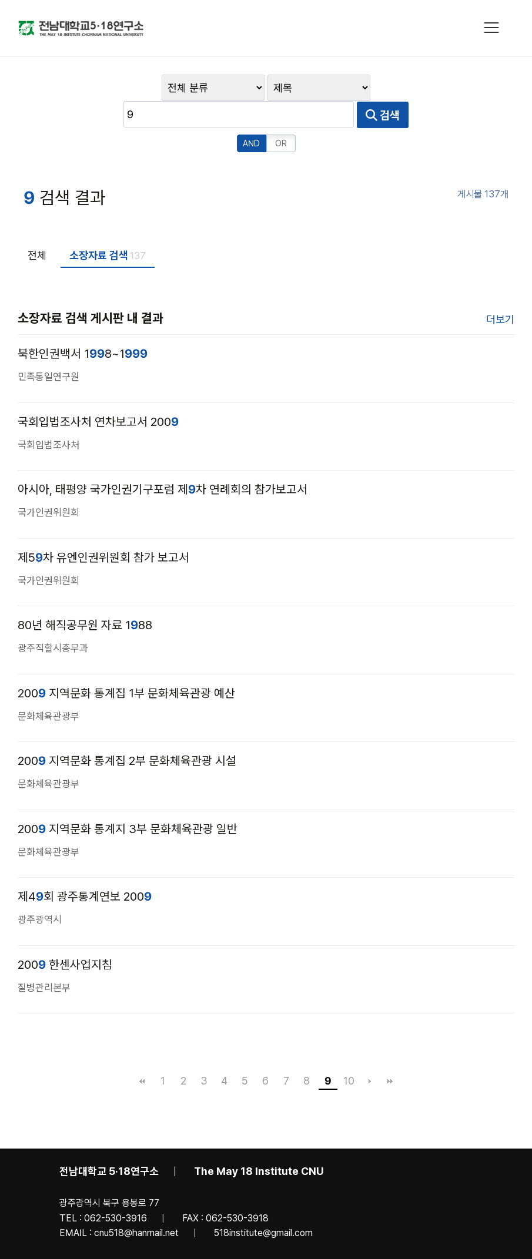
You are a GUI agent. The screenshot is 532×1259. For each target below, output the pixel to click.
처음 (142, 1053)
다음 (370, 1053)
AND (251, 115)
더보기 (500, 292)
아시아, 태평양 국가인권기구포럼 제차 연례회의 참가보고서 (162, 462)
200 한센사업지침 (65, 937)
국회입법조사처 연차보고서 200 (98, 394)
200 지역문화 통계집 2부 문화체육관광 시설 (127, 733)
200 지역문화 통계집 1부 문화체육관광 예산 (126, 666)
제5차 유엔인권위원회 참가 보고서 (103, 530)
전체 (37, 227)
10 (348, 1053)
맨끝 (390, 1053)
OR (281, 115)
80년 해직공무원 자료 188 (85, 597)
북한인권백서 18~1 (83, 326)
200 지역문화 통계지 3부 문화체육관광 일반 (127, 801)
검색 (461, 88)
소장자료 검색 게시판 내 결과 (90, 290)
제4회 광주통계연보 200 (85, 869)
